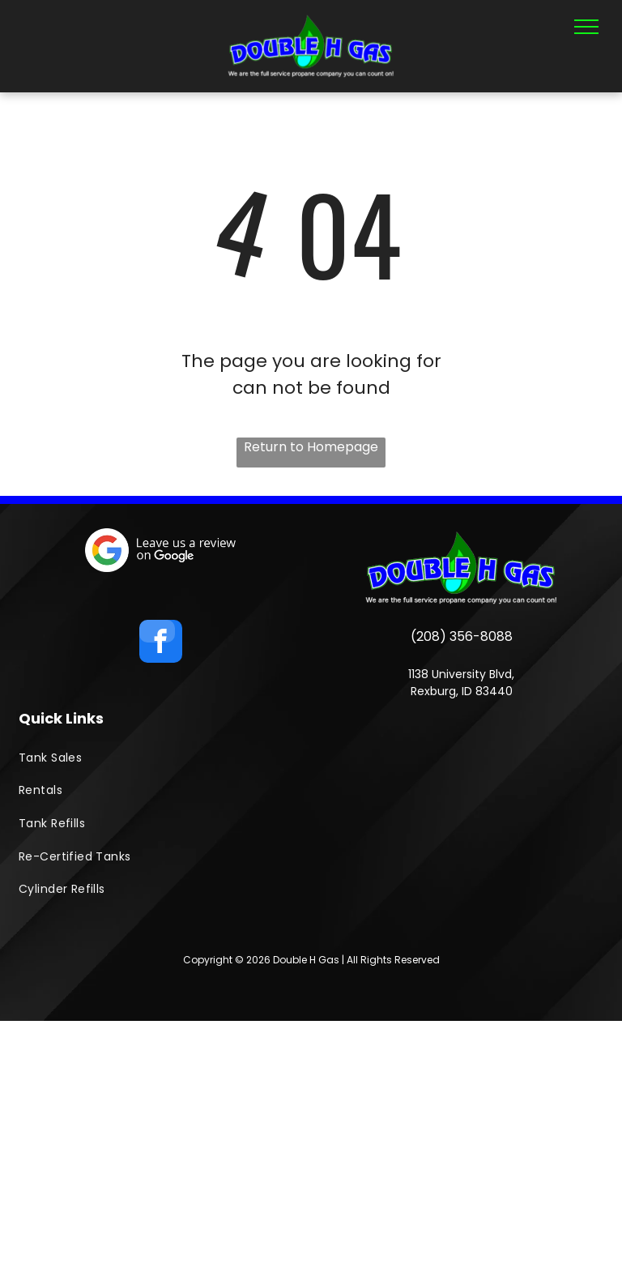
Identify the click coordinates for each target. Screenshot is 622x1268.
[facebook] (160, 643)
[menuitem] (311, 758)
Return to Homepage (311, 447)
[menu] (586, 27)
